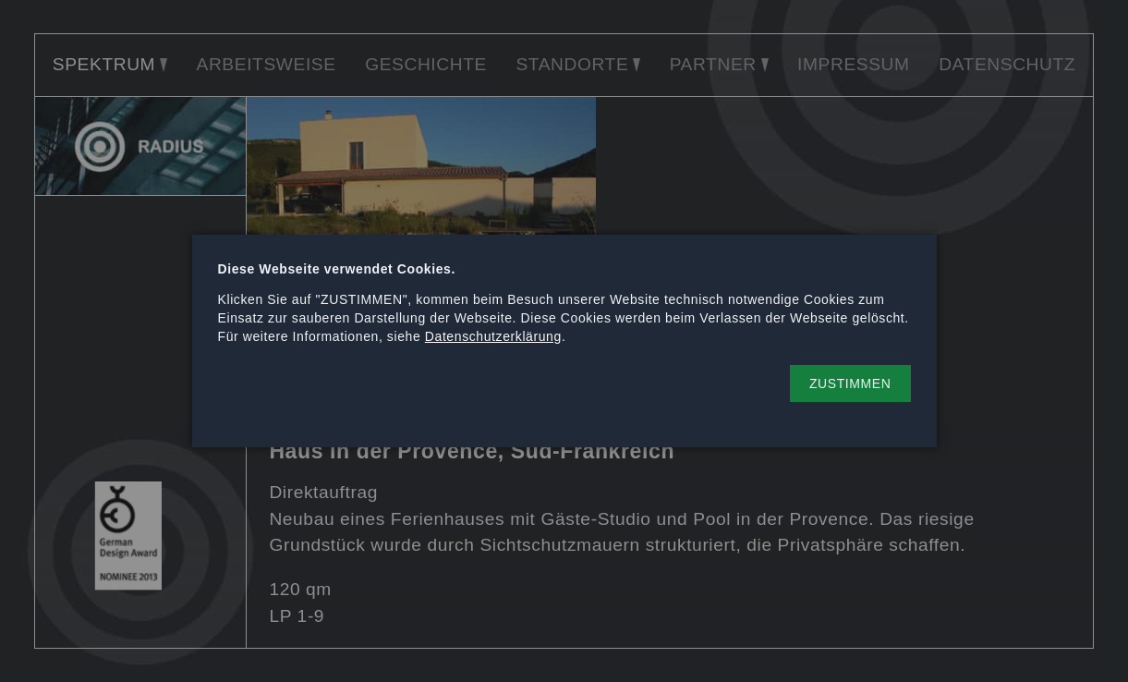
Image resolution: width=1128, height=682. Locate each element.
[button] (850, 383)
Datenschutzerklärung (493, 336)
